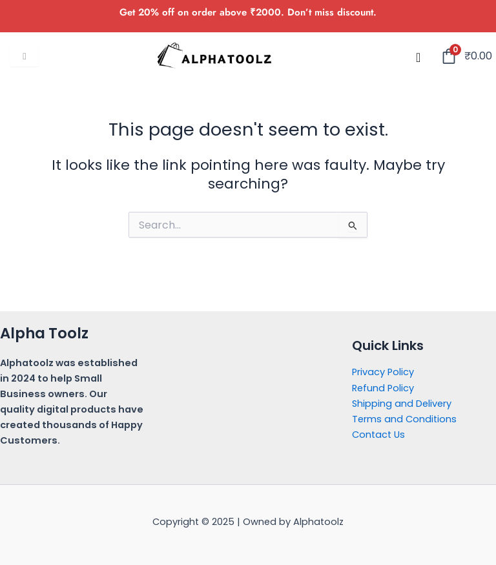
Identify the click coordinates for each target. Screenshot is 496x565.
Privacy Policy (383, 371)
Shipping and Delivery (401, 403)
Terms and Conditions (404, 419)
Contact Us (378, 434)
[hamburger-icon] (24, 56)
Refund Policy (383, 388)
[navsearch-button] (418, 57)
